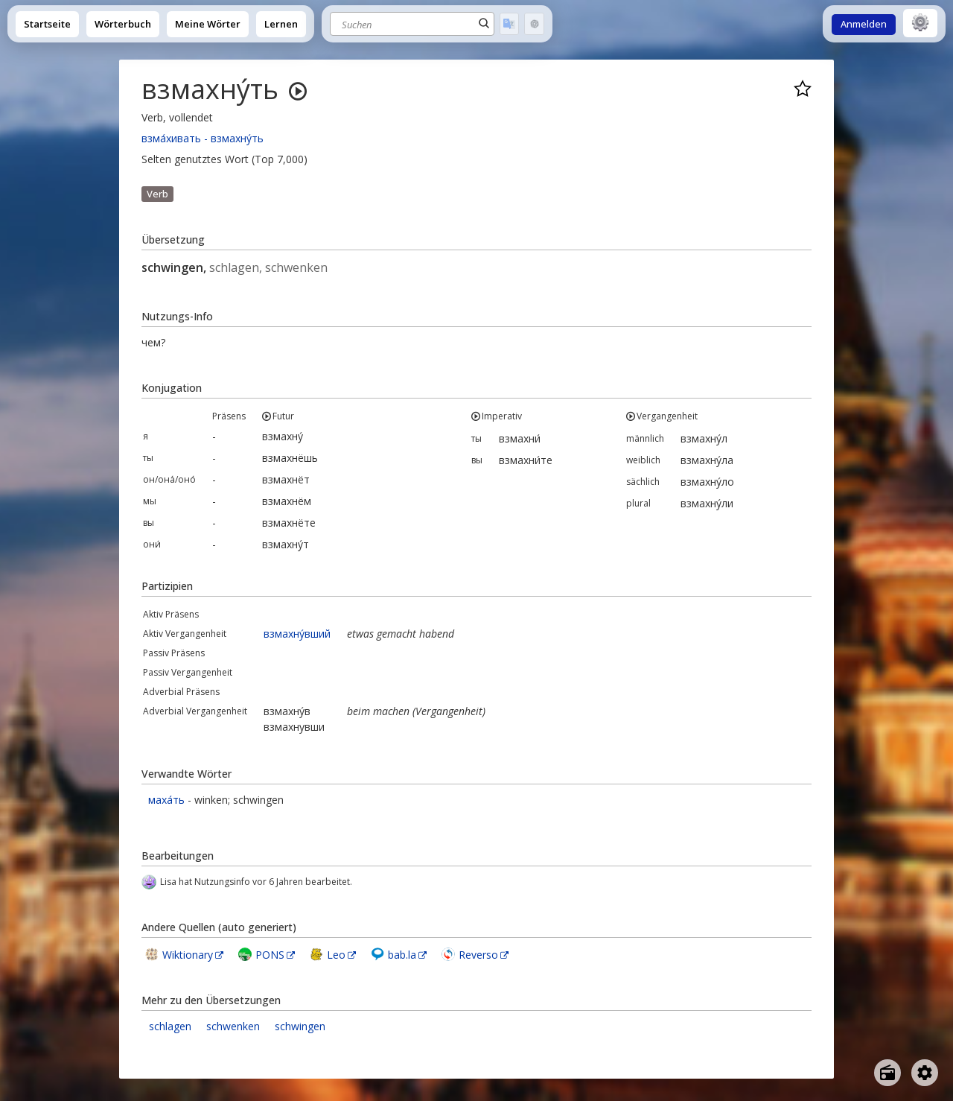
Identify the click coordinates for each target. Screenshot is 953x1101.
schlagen (170, 1026)
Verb (157, 193)
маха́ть (166, 800)
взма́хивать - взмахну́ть (202, 138)
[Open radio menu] (887, 1072)
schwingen (300, 1026)
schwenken (233, 1026)
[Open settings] (924, 1072)
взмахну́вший (297, 633)
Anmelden (864, 24)
